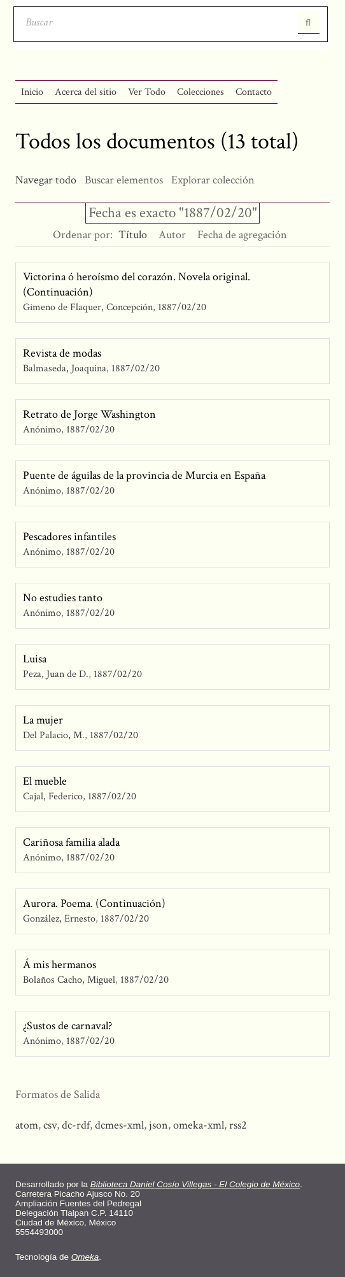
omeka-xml (198, 1125)
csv (50, 1125)
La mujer (43, 720)
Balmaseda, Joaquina (64, 368)
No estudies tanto (62, 597)
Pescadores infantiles (69, 536)
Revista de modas (62, 353)
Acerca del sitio (85, 92)
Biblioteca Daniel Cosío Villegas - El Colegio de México (195, 1184)
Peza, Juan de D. (55, 674)
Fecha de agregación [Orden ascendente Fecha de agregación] (242, 234)
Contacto (254, 92)
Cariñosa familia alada (71, 842)
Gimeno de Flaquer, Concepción (88, 307)
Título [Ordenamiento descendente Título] (132, 234)
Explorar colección (213, 180)
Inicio (32, 92)
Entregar (309, 22)
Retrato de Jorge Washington (89, 414)
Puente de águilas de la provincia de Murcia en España (144, 475)
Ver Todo (146, 92)
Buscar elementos (124, 180)
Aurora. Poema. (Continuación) (94, 903)
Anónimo (42, 429)
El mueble (45, 781)
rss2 (238, 1125)
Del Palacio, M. (54, 735)
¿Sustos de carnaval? (67, 1025)
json (158, 1125)
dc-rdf (76, 1125)
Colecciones (200, 92)
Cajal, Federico (54, 796)
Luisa (34, 659)
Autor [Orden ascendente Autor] (172, 234)
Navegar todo (45, 180)
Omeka (85, 1257)
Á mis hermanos (59, 964)
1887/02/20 (182, 307)
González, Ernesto (60, 918)
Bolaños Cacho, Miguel (69, 980)
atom (26, 1125)
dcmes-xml (119, 1125)
